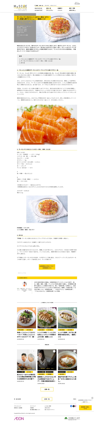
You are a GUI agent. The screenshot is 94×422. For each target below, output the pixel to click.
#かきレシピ (75, 368)
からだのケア (62, 372)
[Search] (62, 5)
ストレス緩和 (21, 372)
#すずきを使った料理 (71, 326)
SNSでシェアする (22, 273)
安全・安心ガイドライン (50, 409)
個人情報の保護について (35, 409)
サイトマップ (33, 406)
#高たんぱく (55, 326)
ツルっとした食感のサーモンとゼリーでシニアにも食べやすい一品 (40, 59)
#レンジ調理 (48, 326)
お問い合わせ (47, 407)
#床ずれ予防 (69, 368)
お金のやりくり (49, 372)
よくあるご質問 (48, 406)
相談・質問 (72, 8)
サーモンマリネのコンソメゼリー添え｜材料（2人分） (37, 61)
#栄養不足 (29, 368)
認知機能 (49, 374)
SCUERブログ (38, 10)
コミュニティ (49, 10)
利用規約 (32, 407)
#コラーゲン (25, 22)
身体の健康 (20, 330)
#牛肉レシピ (22, 326)
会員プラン (85, 402)
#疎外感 (48, 368)
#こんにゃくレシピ (30, 326)
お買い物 (72, 10)
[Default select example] (42, 5)
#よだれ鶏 (42, 326)
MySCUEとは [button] (38, 8)
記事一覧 (48, 8)
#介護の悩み (43, 368)
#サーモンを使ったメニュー (23, 21)
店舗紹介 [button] (60, 8)
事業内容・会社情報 (18, 407)
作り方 (23, 63)
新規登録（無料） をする (85, 407)
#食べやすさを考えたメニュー (25, 23)
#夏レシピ (62, 326)
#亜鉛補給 (62, 368)
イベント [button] (60, 10)
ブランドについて (17, 406)
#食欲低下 (34, 368)
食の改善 (29, 330)
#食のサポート (22, 368)
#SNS (52, 368)
